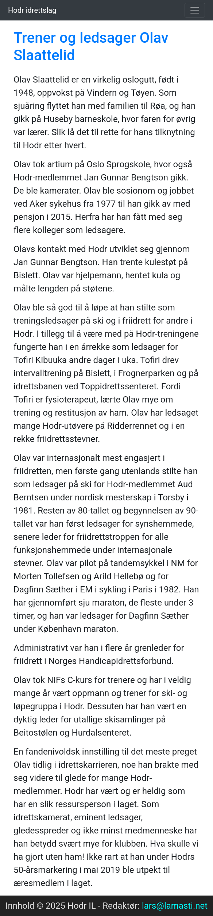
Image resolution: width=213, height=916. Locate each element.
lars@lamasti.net (175, 906)
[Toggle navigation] (195, 10)
